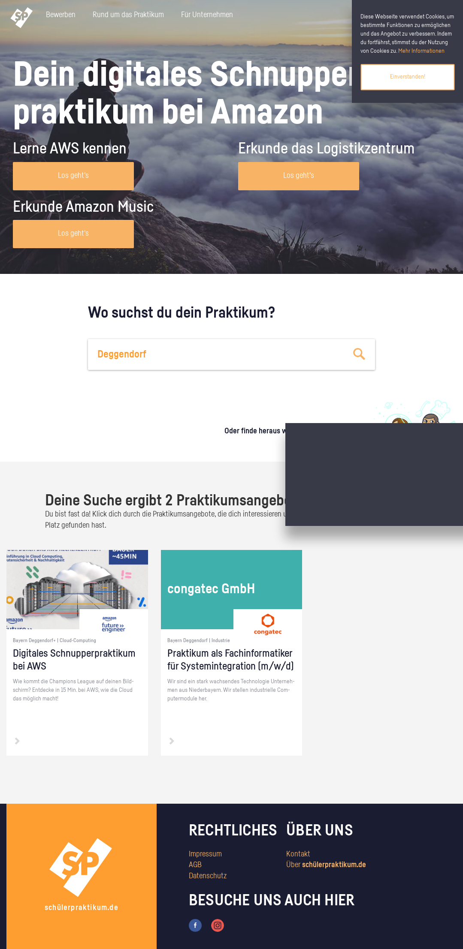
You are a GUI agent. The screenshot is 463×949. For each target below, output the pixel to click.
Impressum (205, 854)
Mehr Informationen (421, 51)
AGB (195, 865)
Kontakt (298, 854)
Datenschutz (208, 876)
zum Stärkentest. (322, 440)
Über (326, 865)
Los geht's (73, 176)
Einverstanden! (407, 77)
